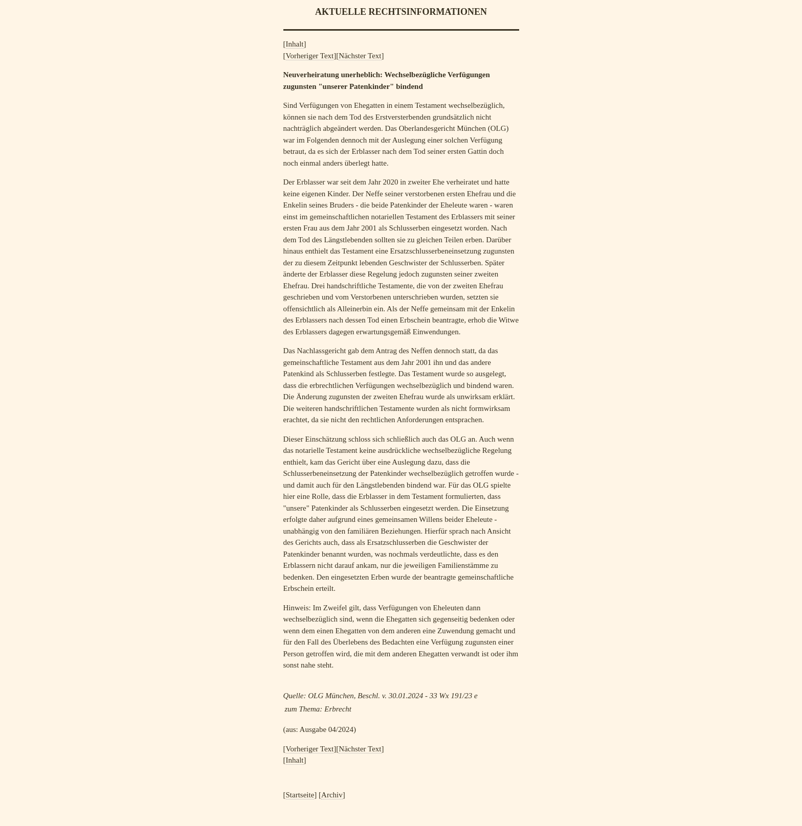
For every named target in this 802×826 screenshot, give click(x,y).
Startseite (300, 795)
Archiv (332, 795)
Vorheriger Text (310, 56)
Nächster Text (360, 56)
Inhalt (295, 44)
